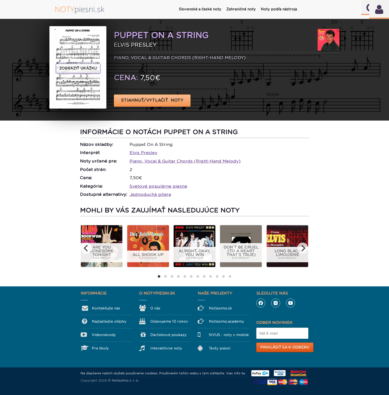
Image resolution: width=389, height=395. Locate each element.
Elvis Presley (143, 152)
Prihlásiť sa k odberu (284, 347)
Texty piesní (219, 348)
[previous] (86, 248)
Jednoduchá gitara (150, 194)
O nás (155, 308)
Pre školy (100, 348)
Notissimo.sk (220, 308)
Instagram (275, 303)
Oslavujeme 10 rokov (169, 321)
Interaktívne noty (166, 348)
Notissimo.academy (226, 321)
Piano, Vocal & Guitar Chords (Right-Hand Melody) (185, 161)
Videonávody (104, 335)
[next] (302, 248)
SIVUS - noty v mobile (229, 335)
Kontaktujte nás (106, 308)
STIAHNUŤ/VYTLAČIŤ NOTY (152, 100)
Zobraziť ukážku (78, 68)
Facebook (260, 303)
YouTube (290, 303)
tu (243, 373)
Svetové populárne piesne (158, 186)
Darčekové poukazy (168, 335)
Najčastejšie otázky (109, 321)
